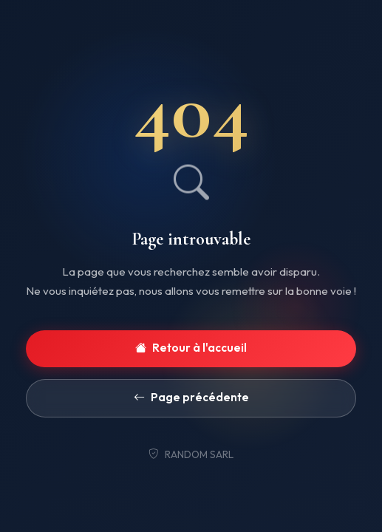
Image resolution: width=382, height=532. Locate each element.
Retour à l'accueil (191, 348)
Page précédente (191, 397)
